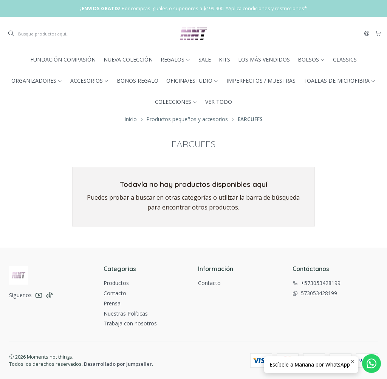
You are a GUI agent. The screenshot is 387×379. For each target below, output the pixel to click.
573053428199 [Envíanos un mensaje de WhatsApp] (315, 293)
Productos (116, 283)
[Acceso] (366, 33)
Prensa (112, 303)
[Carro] (378, 33)
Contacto (115, 293)
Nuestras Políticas (126, 313)
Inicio (131, 119)
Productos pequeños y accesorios (187, 119)
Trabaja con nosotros (130, 323)
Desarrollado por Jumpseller (118, 364)
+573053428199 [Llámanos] (317, 283)
